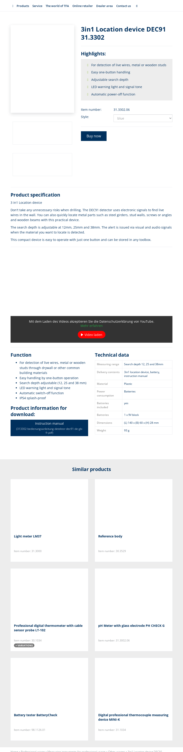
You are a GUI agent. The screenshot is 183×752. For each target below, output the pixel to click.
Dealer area (104, 6)
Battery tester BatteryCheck (35, 715)
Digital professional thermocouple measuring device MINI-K (133, 717)
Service (37, 6)
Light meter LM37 (27, 536)
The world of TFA (57, 6)
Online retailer (82, 6)
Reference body (110, 536)
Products (23, 6)
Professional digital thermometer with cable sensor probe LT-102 (48, 627)
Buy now (94, 136)
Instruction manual (49, 428)
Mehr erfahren (91, 326)
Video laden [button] (93, 335)
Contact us (123, 6)
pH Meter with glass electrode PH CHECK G (131, 625)
